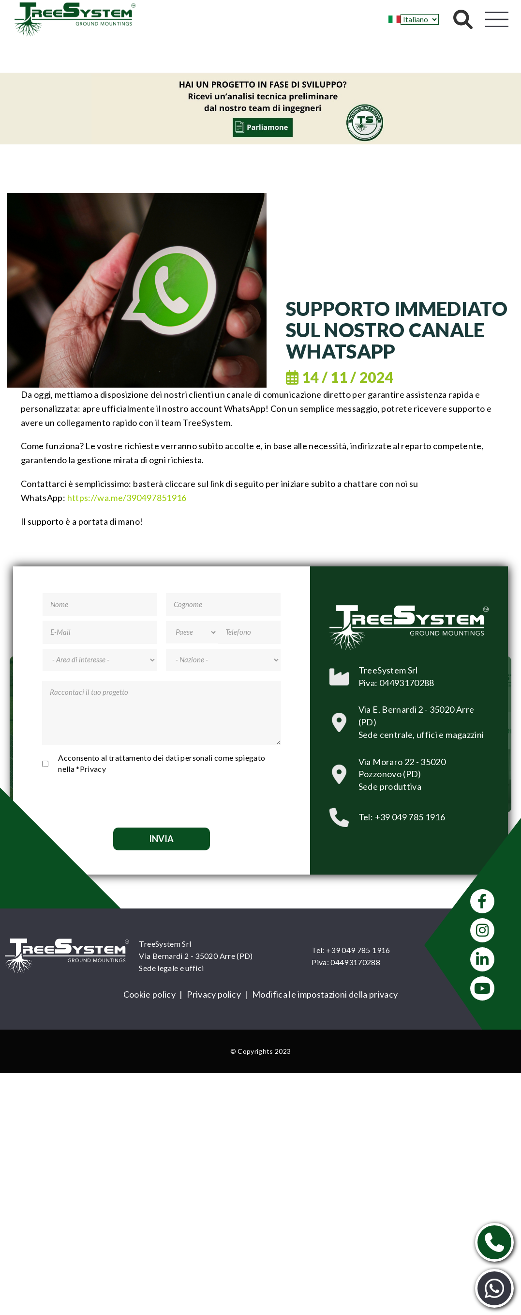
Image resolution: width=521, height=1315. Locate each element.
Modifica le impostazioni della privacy (325, 994)
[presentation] (161, 799)
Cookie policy (149, 994)
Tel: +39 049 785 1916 (351, 950)
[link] (127, 497)
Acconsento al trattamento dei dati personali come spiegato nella (161, 763)
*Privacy (91, 768)
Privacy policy (214, 994)
